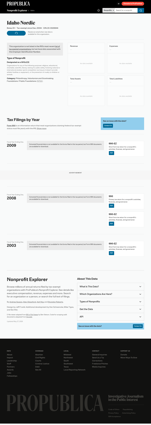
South (66, 362)
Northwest (68, 359)
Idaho (32, 11)
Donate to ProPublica (133, 3)
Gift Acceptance (114, 418)
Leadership (12, 362)
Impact (10, 359)
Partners (11, 368)
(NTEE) (40, 81)
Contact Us (108, 126)
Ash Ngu (40, 303)
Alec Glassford (29, 303)
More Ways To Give (129, 359)
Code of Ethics (113, 411)
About (9, 356)
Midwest (67, 356)
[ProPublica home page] (55, 404)
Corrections (97, 362)
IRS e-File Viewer (32, 316)
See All (38, 371)
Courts (38, 362)
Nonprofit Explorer (17, 10)
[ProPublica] (18, 4)
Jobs (9, 374)
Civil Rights (40, 359)
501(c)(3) (25, 62)
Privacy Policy (113, 414)
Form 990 (11, 125)
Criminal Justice (42, 365)
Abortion (39, 356)
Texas (66, 368)
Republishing (128, 411)
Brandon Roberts (55, 303)
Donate (124, 356)
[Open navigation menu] (119, 4)
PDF (111, 153)
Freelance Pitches (100, 365)
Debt (37, 368)
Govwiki (29, 318)
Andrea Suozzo (16, 303)
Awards (10, 371)
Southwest (68, 365)
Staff (9, 365)
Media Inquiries (99, 368)
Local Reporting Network (74, 371)
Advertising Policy (129, 414)
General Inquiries (99, 356)
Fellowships (12, 377)
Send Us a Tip (98, 359)
